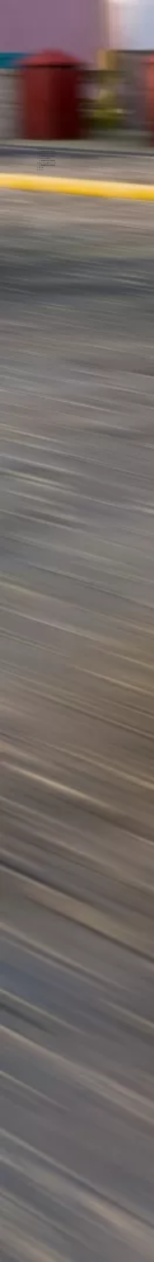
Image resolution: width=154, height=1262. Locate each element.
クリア (41, 169)
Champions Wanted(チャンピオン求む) (53, 149)
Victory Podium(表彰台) (48, 153)
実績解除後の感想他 (48, 151)
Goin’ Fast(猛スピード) (47, 163)
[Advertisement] (52, 53)
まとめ (41, 167)
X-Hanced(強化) (45, 158)
